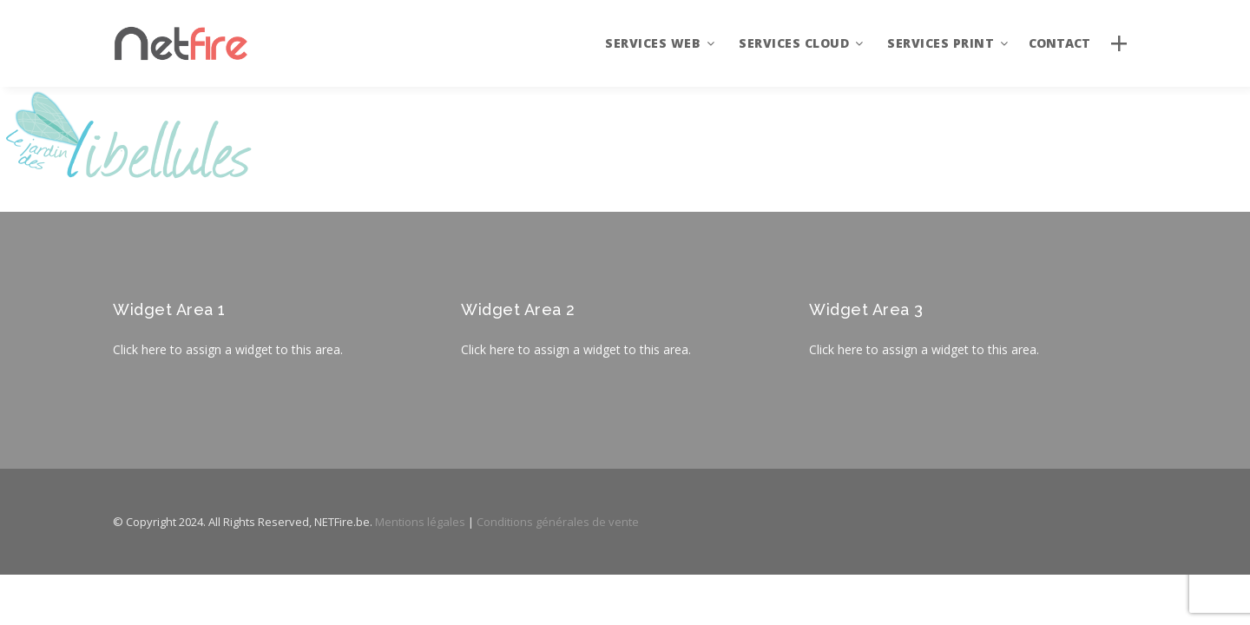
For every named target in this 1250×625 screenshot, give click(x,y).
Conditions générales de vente (558, 522)
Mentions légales (420, 522)
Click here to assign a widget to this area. (228, 349)
